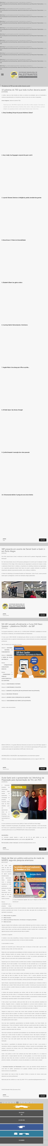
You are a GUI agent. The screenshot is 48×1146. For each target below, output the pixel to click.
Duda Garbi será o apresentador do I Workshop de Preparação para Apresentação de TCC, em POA (23, 778)
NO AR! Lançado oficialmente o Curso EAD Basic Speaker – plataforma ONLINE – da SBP (22, 625)
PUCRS (31, 823)
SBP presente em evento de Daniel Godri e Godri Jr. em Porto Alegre (23, 550)
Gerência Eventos (6, 615)
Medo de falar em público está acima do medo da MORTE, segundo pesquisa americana (23, 859)
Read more (43, 540)
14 (29, 1102)
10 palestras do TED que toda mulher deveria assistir (24, 89)
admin (4, 540)
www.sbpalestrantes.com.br (11, 839)
